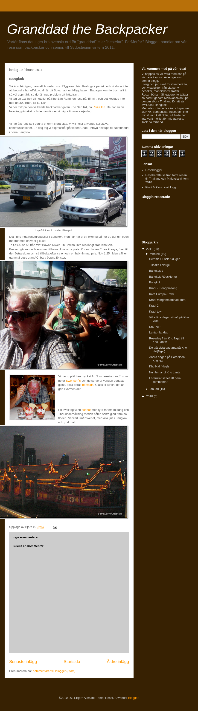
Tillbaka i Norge (159, 265)
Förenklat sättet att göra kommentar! (165, 380)
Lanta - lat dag (158, 332)
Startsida (72, 661)
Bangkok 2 (156, 270)
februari (155, 254)
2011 (150, 249)
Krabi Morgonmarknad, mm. (167, 300)
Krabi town (156, 311)
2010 (150, 396)
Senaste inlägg (23, 661)
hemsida (87, 385)
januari (155, 389)
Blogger (133, 698)
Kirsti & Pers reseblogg (160, 187)
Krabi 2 (153, 305)
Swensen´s (73, 380)
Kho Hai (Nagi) (159, 366)
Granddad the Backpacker (87, 29)
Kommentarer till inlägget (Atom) (53, 671)
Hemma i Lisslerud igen (164, 259)
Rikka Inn (99, 107)
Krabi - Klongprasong (163, 288)
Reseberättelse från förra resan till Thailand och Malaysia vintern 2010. (167, 178)
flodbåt (86, 410)
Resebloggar (153, 170)
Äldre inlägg (118, 661)
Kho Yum (155, 326)
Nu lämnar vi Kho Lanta (164, 372)
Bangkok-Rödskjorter (163, 276)
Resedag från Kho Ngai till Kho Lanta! (166, 340)
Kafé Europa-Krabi (161, 294)
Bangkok (155, 282)
